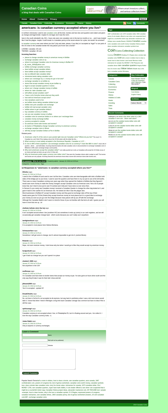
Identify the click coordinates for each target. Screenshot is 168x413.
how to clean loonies (36, 396)
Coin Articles (135, 92)
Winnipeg (125, 71)
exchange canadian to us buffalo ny (37, 81)
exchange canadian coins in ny (35, 60)
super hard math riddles (57, 392)
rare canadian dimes (44, 399)
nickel (140, 60)
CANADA (129, 41)
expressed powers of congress (88, 396)
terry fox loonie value (57, 389)
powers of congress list (43, 387)
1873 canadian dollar (89, 389)
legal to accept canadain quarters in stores (39, 86)
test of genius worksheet (60, 387)
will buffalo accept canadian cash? (37, 93)
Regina (139, 65)
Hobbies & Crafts (114, 98)
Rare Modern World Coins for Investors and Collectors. (138, 80)
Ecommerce (59, 23)
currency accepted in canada (35, 121)
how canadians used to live (34, 100)
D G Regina (73, 396)
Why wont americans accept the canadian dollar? (42, 150)
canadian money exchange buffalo (37, 119)
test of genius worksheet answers (79, 399)
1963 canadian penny (59, 399)
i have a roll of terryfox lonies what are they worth (42, 95)
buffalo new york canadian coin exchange (39, 105)
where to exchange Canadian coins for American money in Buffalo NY (49, 62)
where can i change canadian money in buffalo (41, 88)
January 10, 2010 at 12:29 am (31, 174)
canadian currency (29, 43)
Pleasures (137, 63)
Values (130, 68)
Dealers (117, 55)
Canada (24, 23)
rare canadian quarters (77, 384)
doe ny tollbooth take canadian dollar (37, 74)
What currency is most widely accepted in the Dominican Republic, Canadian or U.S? (54, 141)
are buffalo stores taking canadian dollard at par (41, 102)
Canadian (136, 41)
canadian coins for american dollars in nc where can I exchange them (49, 116)
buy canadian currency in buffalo (36, 112)
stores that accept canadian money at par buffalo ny (43, 83)
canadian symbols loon (132, 46)
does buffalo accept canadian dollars (37, 69)
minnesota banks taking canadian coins (38, 76)
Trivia (110, 108)
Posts (129, 23)
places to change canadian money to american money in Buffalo (47, 57)
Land (126, 60)
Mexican (135, 60)
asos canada (90, 384)
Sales (110, 106)
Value (124, 68)
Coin (112, 50)
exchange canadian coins (38, 401)
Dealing (124, 55)
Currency (110, 55)
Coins (119, 51)
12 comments (27, 161)
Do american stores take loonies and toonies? (41, 124)
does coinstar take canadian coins (37, 389)
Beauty (123, 41)
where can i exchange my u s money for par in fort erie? (44, 79)
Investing (111, 103)
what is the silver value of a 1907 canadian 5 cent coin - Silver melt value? (124, 117)
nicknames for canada (73, 389)
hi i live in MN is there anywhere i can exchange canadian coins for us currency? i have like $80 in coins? (61, 144)
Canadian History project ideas (56, 394)
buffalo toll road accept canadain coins (38, 107)
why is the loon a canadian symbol (56, 396)
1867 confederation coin (115, 34)
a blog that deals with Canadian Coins (41, 12)
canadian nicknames (29, 399)
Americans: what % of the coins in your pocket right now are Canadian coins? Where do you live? (59, 137)
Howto (110, 100)
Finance (80, 23)
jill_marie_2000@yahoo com (35, 64)
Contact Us (43, 19)
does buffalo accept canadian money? (38, 72)
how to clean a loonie (60, 384)
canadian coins (52, 33)
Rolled (144, 65)
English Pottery (136, 94)
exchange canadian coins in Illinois (37, 128)
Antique (110, 41)
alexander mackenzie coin (77, 394)
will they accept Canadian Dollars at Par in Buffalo (42, 131)
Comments (141, 23)
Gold (119, 58)
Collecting (48, 23)
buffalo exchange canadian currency (37, 67)
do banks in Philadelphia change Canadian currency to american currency (50, 126)
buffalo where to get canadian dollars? (38, 109)
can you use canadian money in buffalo (38, 114)
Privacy (53, 19)
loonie (130, 60)
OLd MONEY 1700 (127, 63)
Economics (70, 23)
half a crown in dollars (44, 384)
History (88, 23)
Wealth (135, 68)
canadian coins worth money (80, 387)
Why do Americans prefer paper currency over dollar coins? (45, 154)
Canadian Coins (34, 8)
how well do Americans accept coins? (38, 98)
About (32, 19)
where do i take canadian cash (35, 90)
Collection (138, 50)
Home (24, 19)
